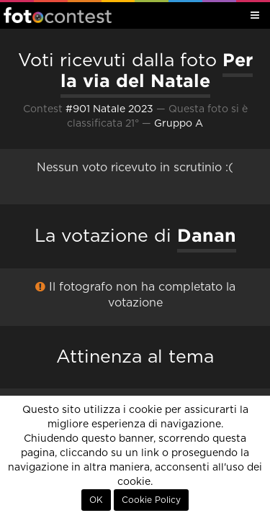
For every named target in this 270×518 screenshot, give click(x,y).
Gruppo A (178, 124)
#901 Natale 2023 (109, 109)
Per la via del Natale (156, 70)
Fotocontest (58, 15)
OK (96, 500)
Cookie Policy (151, 500)
